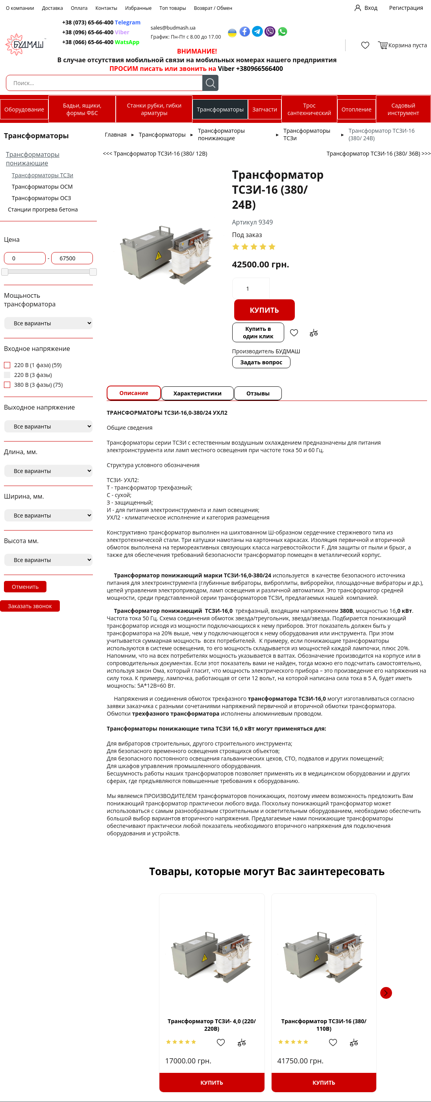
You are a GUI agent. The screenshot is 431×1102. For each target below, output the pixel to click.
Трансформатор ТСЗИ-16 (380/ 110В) (267, 1024)
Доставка (52, 8)
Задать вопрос (260, 362)
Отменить (25, 586)
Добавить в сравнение (313, 333)
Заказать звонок (30, 606)
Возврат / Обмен (213, 8)
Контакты (107, 8)
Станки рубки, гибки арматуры (154, 109)
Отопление (357, 109)
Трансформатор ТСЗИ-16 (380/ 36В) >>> (379, 153)
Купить (263, 310)
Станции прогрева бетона (43, 209)
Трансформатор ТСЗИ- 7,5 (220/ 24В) (364, 1024)
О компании (20, 8)
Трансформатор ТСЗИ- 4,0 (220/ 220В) (169, 1024)
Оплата (79, 8)
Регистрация (406, 7)
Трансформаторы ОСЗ (41, 198)
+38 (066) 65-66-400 (84, 42)
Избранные (138, 8)
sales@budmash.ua (171, 27)
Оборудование (24, 109)
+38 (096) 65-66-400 (84, 32)
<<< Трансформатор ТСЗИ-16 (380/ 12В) (155, 153)
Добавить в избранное (293, 333)
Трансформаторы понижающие (32, 158)
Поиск (210, 83)
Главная (116, 134)
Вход (370, 7)
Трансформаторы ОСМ (42, 186)
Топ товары (172, 8)
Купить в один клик (257, 332)
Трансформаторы (220, 109)
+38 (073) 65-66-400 (84, 22)
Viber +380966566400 (246, 68)
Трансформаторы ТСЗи (42, 175)
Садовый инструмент (403, 109)
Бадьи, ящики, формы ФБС (82, 109)
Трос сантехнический (309, 109)
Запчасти (264, 109)
